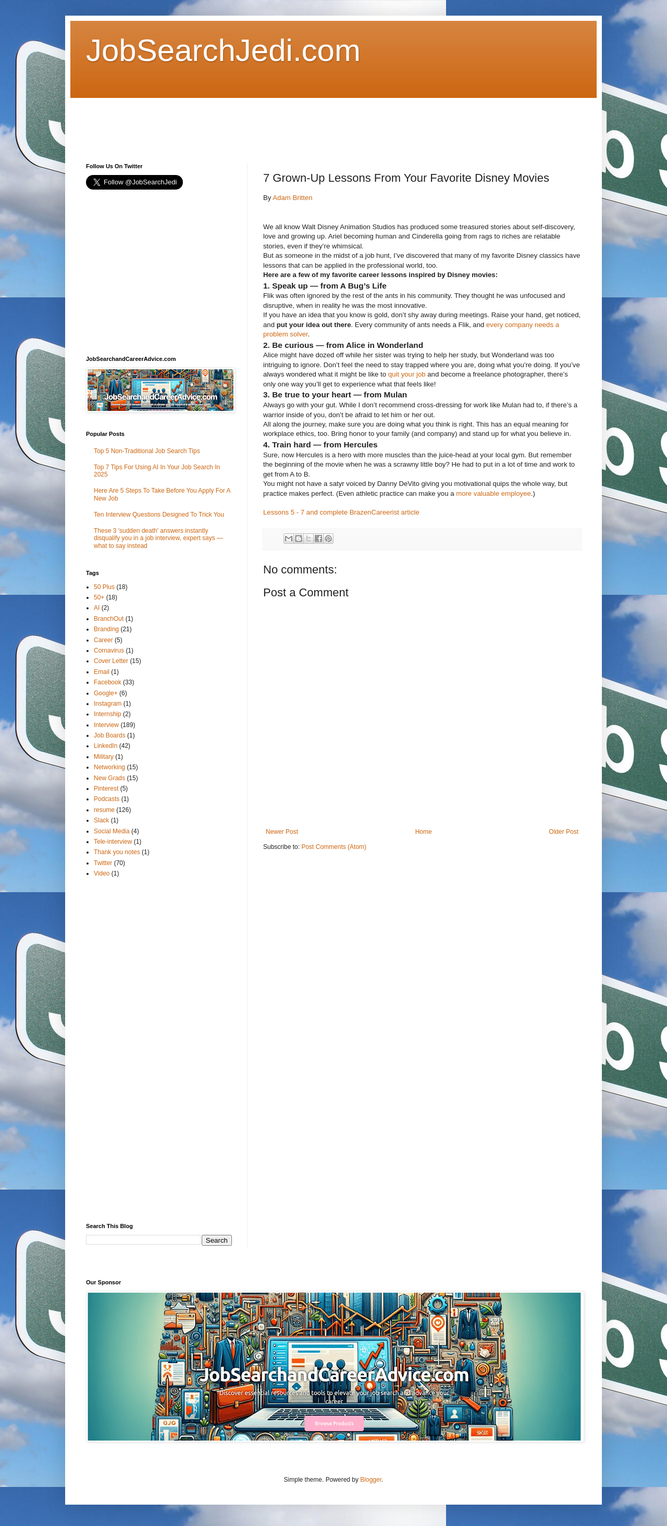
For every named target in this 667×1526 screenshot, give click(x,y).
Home (423, 831)
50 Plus (104, 587)
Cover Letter (111, 661)
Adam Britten (292, 198)
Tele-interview (113, 841)
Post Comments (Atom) (333, 846)
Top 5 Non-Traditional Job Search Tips (147, 451)
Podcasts (106, 799)
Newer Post (282, 831)
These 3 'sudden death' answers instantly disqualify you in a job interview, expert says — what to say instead (158, 538)
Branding (106, 629)
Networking (109, 767)
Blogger (370, 1479)
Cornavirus (109, 650)
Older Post (563, 831)
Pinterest (106, 788)
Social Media (112, 831)
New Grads (109, 778)
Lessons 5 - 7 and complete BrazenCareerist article (341, 512)
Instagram (107, 703)
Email (101, 672)
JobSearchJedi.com (223, 50)
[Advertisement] (275, 121)
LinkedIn (105, 745)
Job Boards (110, 735)
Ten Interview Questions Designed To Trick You (159, 514)
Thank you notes (117, 852)
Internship (107, 714)
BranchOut (108, 618)
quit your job (407, 374)
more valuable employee (493, 493)
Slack (101, 820)
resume (104, 810)
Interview (106, 725)
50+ (99, 597)
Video (101, 873)
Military (104, 756)
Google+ (106, 693)
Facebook (107, 682)
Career (103, 640)
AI (97, 607)
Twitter (103, 863)
